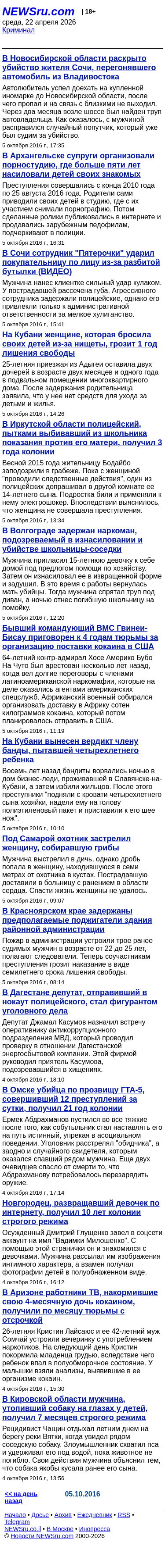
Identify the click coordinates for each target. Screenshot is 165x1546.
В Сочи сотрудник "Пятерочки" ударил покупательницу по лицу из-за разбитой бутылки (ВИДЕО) (81, 262)
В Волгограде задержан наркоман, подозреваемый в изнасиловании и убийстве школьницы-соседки (72, 539)
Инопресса (94, 1528)
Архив (63, 1514)
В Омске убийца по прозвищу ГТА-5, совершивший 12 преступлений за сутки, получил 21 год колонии (73, 1099)
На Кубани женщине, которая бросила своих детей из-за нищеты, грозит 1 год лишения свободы (79, 343)
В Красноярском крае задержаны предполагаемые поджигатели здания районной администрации (77, 920)
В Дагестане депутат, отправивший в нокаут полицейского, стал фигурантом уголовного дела (80, 1001)
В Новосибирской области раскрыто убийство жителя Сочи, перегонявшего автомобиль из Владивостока (79, 67)
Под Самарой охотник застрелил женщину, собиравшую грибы (66, 843)
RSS (123, 1514)
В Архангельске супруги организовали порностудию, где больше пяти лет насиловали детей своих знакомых (78, 165)
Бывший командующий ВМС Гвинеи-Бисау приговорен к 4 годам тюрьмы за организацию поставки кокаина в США (80, 637)
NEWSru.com (38, 11)
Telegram (17, 1521)
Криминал (18, 30)
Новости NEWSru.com (42, 1535)
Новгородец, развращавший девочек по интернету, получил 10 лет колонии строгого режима (81, 1212)
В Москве (60, 1528)
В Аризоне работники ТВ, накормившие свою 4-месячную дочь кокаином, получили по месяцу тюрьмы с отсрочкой (80, 1306)
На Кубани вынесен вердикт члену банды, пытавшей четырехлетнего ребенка (70, 750)
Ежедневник (94, 1514)
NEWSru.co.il (22, 1528)
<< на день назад (21, 1497)
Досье (40, 1514)
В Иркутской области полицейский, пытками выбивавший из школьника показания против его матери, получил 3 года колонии (82, 438)
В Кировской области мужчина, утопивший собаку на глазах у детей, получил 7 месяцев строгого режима (75, 1408)
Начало (15, 1514)
